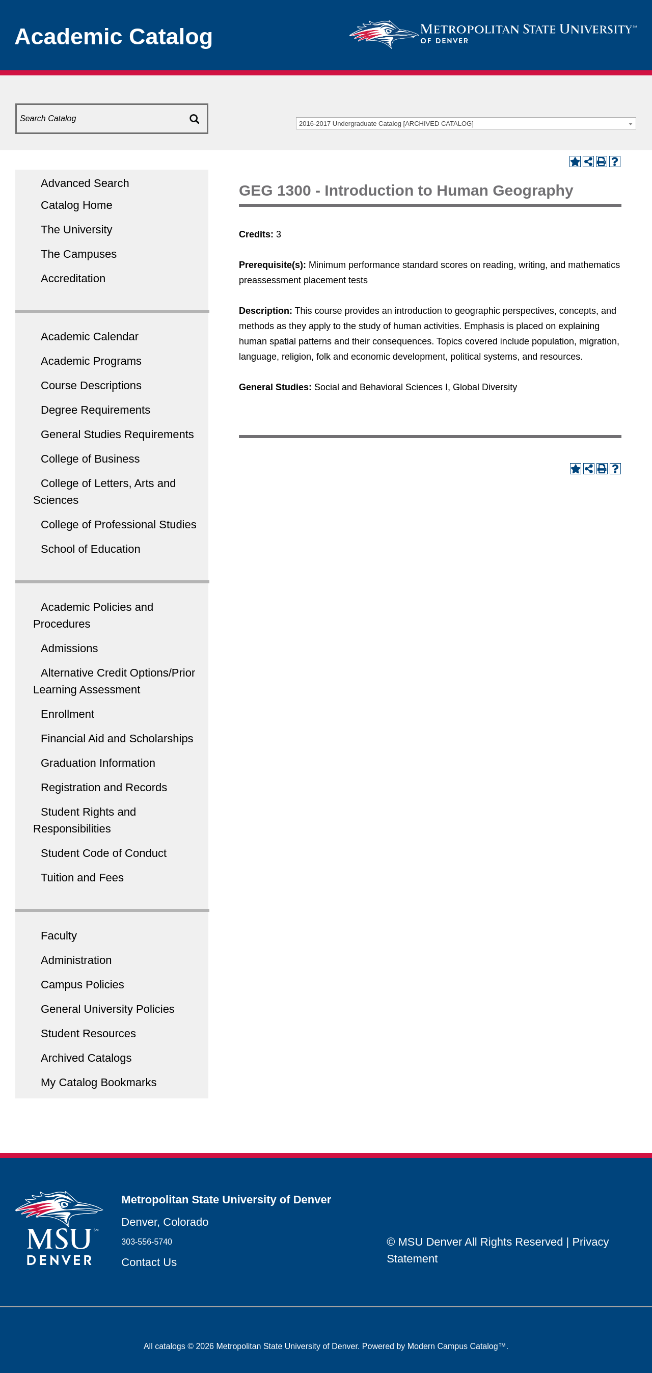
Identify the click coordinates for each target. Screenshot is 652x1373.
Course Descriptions (91, 385)
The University (77, 229)
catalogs (170, 1346)
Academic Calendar (90, 336)
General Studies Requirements (117, 434)
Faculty (59, 935)
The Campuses (79, 254)
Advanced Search (85, 183)
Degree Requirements (95, 409)
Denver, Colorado (164, 1222)
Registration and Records (104, 787)
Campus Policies (82, 984)
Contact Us (149, 1262)
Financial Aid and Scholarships (117, 738)
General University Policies (108, 1009)
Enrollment (67, 714)
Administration (76, 960)
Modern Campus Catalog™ (457, 1346)
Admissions (69, 648)
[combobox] (466, 123)
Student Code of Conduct (104, 853)
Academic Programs (91, 361)
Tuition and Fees (82, 877)
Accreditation (73, 278)
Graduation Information (98, 763)
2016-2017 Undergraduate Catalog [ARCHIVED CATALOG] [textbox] (386, 123)
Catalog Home (77, 205)
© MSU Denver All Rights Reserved (475, 1241)
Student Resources (88, 1033)
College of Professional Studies (119, 524)
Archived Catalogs (86, 1058)
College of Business (90, 458)
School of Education (91, 549)
